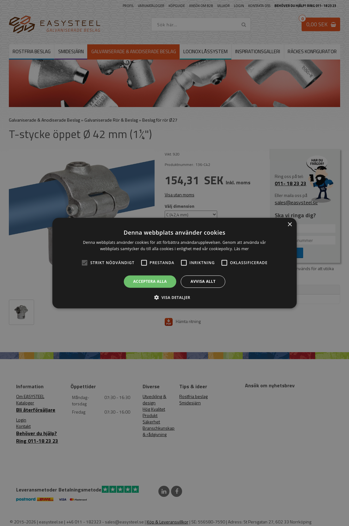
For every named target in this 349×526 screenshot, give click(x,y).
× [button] (289, 224)
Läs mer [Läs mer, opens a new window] (241, 248)
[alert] (174, 263)
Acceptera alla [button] (150, 281)
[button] (84, 263)
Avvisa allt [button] (203, 281)
